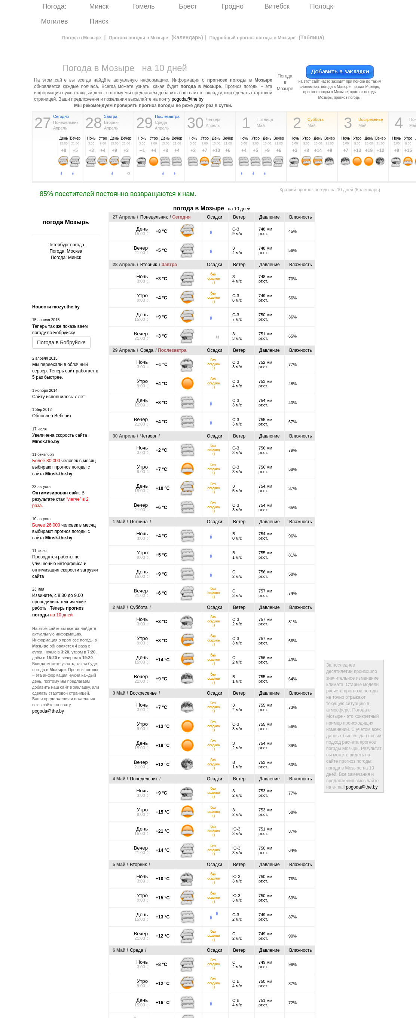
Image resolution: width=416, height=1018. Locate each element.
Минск (99, 6)
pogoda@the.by (188, 99)
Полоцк (321, 6)
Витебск (277, 6)
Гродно (232, 6)
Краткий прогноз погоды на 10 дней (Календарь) (329, 189)
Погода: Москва (65, 251)
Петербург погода (66, 244)
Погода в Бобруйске (61, 342)
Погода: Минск (66, 257)
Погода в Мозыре (81, 37)
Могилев (54, 21)
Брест (188, 6)
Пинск (99, 21)
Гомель (143, 6)
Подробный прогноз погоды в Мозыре (252, 37)
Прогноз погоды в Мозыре (138, 37)
